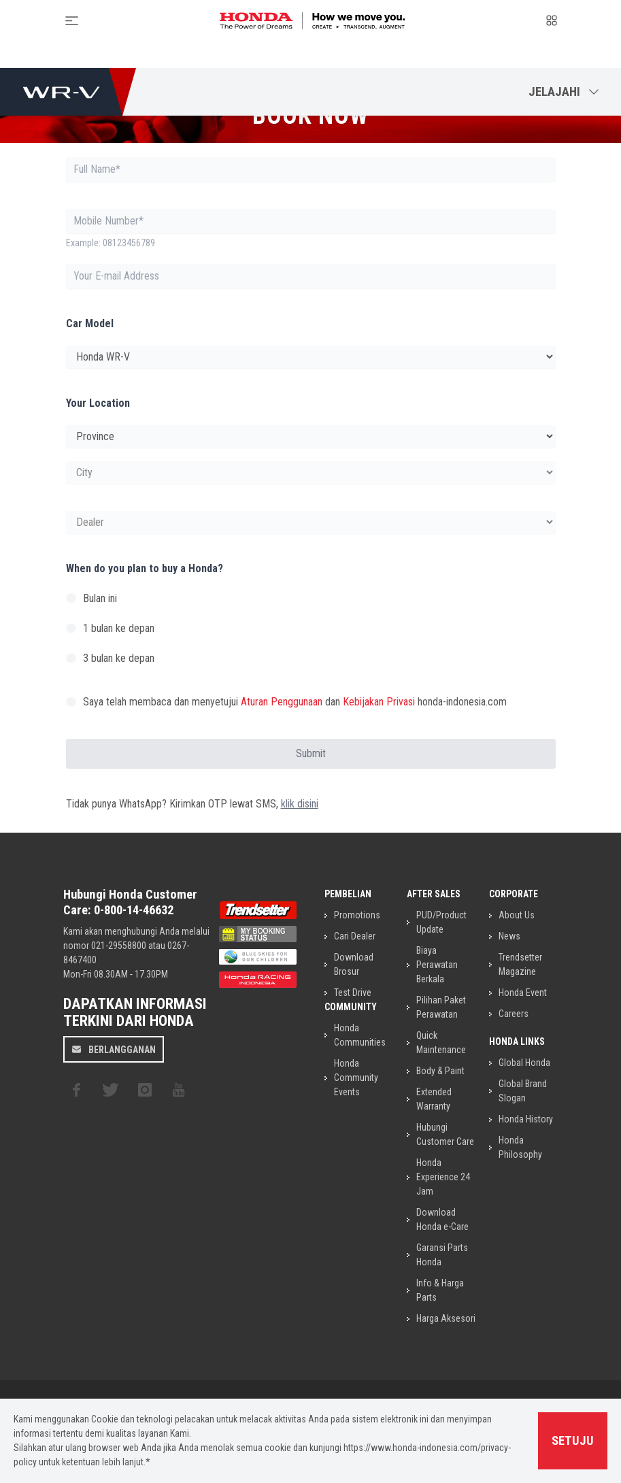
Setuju (573, 1440)
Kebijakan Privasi (379, 701)
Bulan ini (100, 598)
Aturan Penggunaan (281, 701)
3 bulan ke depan (118, 658)
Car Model (90, 323)
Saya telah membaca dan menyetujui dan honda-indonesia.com (295, 701)
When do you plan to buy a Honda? (144, 568)
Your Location (98, 403)
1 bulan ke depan (118, 628)
